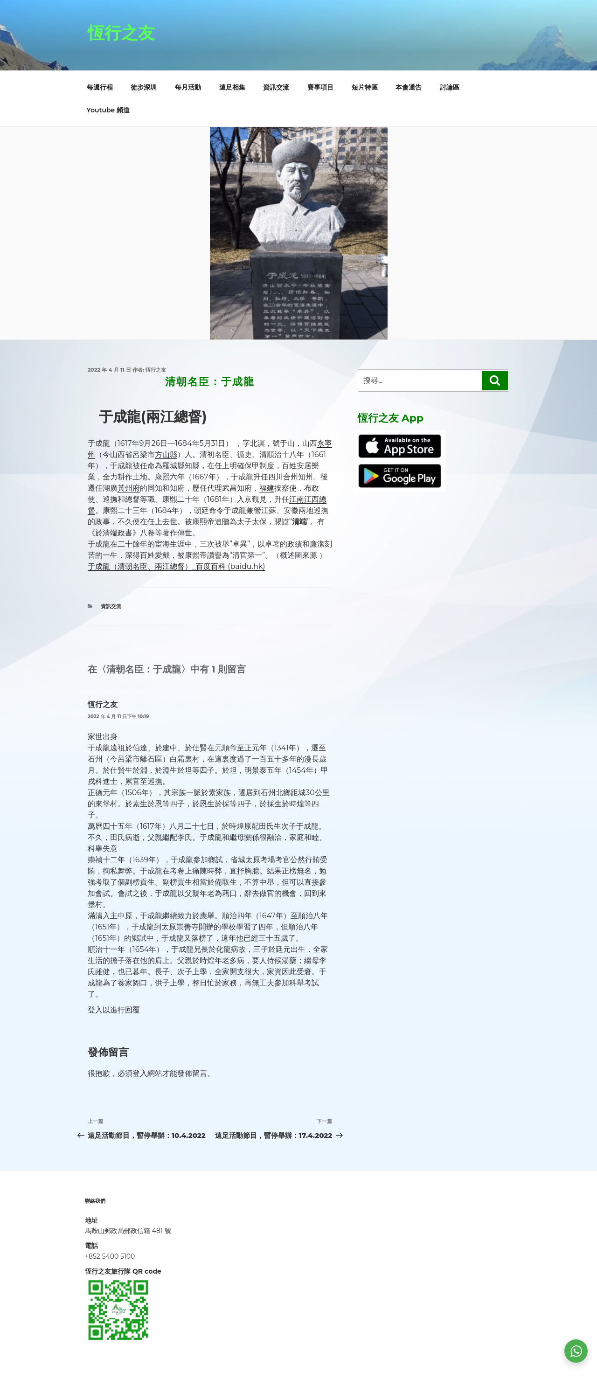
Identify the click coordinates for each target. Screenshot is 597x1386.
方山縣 (166, 454)
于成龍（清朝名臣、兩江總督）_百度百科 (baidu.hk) (176, 566)
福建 (266, 488)
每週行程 (100, 87)
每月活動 (188, 87)
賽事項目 (320, 87)
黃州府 (129, 488)
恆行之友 (121, 32)
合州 (290, 476)
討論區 (449, 87)
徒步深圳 (144, 87)
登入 (139, 1073)
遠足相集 (232, 87)
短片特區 (365, 87)
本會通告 (409, 87)
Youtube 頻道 (108, 110)
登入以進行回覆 (114, 1009)
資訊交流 (276, 87)
